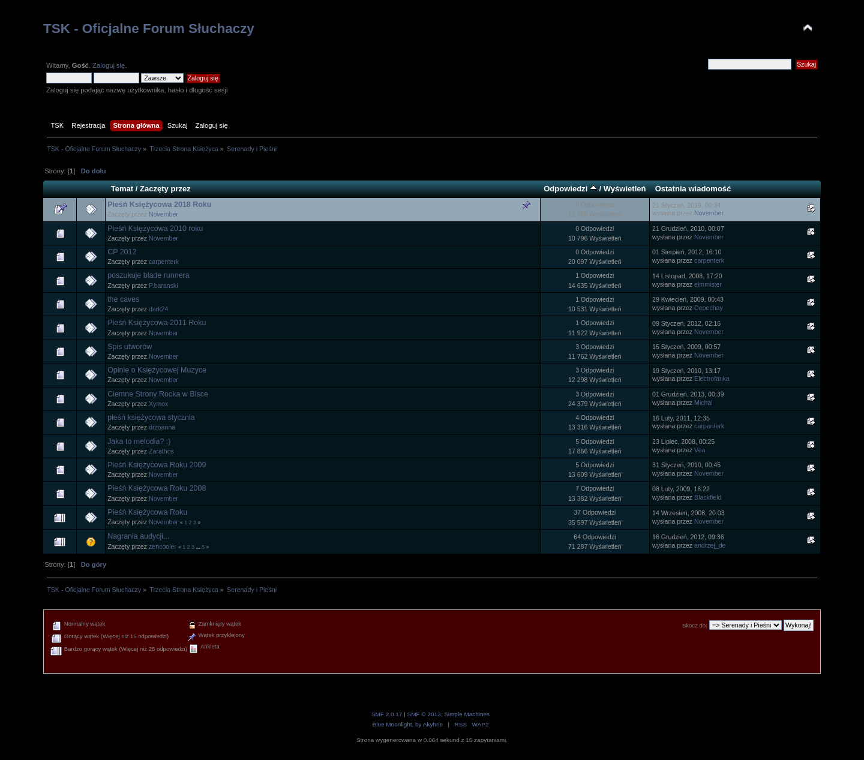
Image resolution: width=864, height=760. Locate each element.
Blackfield (707, 497)
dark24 (158, 309)
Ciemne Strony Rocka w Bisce (157, 394)
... (199, 547)
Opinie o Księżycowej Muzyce (156, 370)
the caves (123, 299)
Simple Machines (467, 714)
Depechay (708, 307)
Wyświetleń (625, 188)
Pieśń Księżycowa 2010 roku (155, 228)
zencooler (162, 546)
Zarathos (161, 451)
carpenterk (164, 261)
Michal (703, 402)
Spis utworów (129, 347)
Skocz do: (694, 625)
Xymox (158, 403)
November (163, 214)
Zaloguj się (108, 65)
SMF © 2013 (424, 714)
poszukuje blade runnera (148, 275)
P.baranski (163, 285)
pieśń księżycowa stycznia (151, 417)
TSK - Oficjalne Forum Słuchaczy (148, 28)
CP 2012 (121, 252)
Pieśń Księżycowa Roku (147, 512)
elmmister (708, 284)
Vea (699, 449)
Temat (122, 188)
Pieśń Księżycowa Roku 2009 (156, 465)
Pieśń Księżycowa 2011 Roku (156, 323)
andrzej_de (709, 545)
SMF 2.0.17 (387, 714)
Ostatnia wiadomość (693, 188)
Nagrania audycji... (138, 536)
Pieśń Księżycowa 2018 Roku (159, 204)
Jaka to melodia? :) (138, 441)
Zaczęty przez (165, 188)
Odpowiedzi (570, 188)
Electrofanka (712, 378)
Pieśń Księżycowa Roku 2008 (156, 488)
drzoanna (162, 427)
